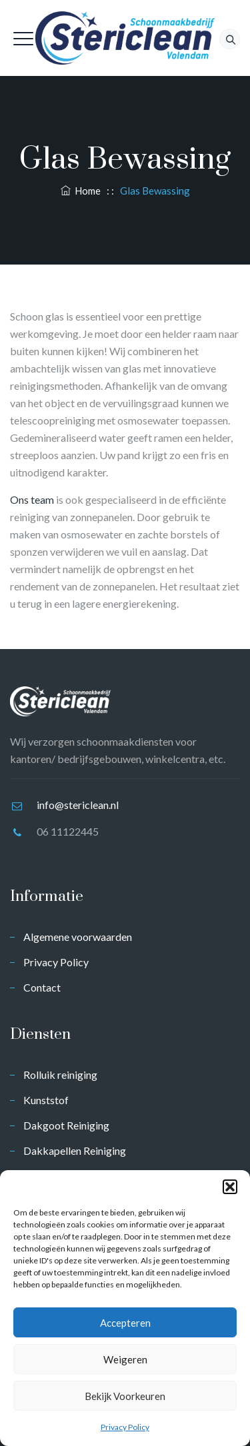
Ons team (32, 499)
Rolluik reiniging (60, 1074)
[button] (230, 1186)
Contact (42, 987)
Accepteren (125, 1323)
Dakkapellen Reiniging (74, 1150)
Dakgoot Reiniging (66, 1125)
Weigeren (125, 1359)
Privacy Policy (125, 1427)
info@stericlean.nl (78, 804)
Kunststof (46, 1099)
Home (81, 191)
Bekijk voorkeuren (125, 1396)
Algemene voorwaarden (77, 936)
